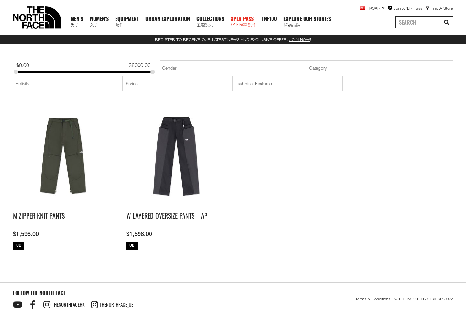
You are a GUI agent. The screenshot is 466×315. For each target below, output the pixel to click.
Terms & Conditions (372, 298)
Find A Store (442, 8)
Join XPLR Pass (408, 8)
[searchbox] (233, 68)
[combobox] (232, 68)
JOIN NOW (299, 39)
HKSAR (375, 8)
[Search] (446, 22)
